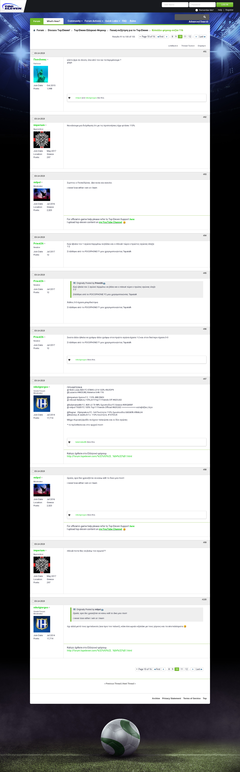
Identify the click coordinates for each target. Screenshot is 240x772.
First (160, 36)
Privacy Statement (171, 698)
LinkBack (172, 46)
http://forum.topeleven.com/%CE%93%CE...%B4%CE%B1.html (99, 456)
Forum (36, 21)
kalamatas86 (81, 442)
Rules (133, 21)
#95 (204, 273)
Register (229, 10)
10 (180, 36)
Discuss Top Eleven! (59, 30)
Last (202, 36)
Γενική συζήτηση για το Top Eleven (129, 30)
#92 (204, 117)
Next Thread (128, 683)
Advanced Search (198, 21)
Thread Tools (187, 46)
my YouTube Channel (110, 222)
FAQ (124, 21)
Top (205, 698)
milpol (78, 98)
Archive (156, 698)
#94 (204, 235)
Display (201, 46)
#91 (204, 51)
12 (190, 36)
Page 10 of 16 (148, 36)
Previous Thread (113, 683)
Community (74, 21)
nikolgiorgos (91, 98)
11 (185, 36)
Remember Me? (206, 10)
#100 (204, 599)
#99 (204, 542)
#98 (204, 469)
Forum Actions (93, 21)
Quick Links (111, 21)
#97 (204, 379)
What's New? (53, 21)
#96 (204, 329)
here (132, 219)
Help (220, 10)
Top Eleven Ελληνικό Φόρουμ (90, 30)
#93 (204, 174)
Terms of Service (192, 698)
